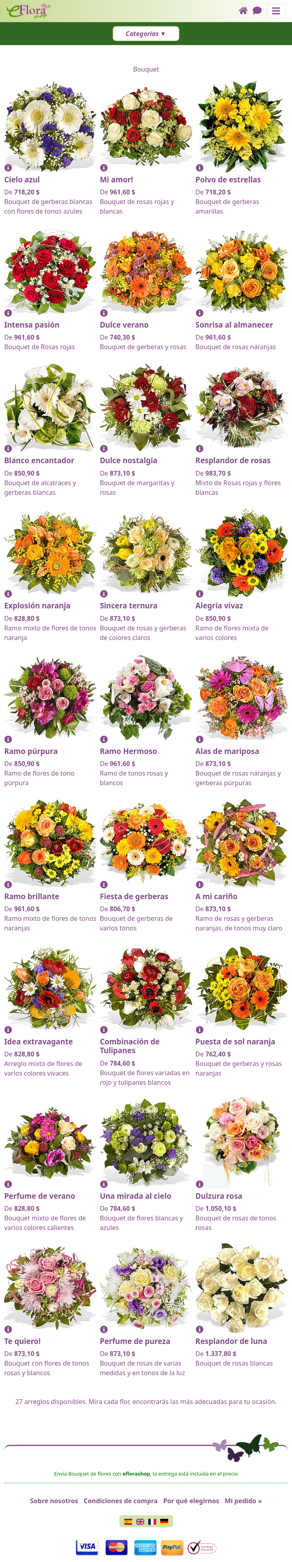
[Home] (246, 11)
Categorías (142, 33)
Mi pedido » (243, 1500)
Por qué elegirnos (191, 1500)
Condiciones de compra (121, 1500)
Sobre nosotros (54, 1500)
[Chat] (260, 11)
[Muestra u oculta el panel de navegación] (276, 11)
